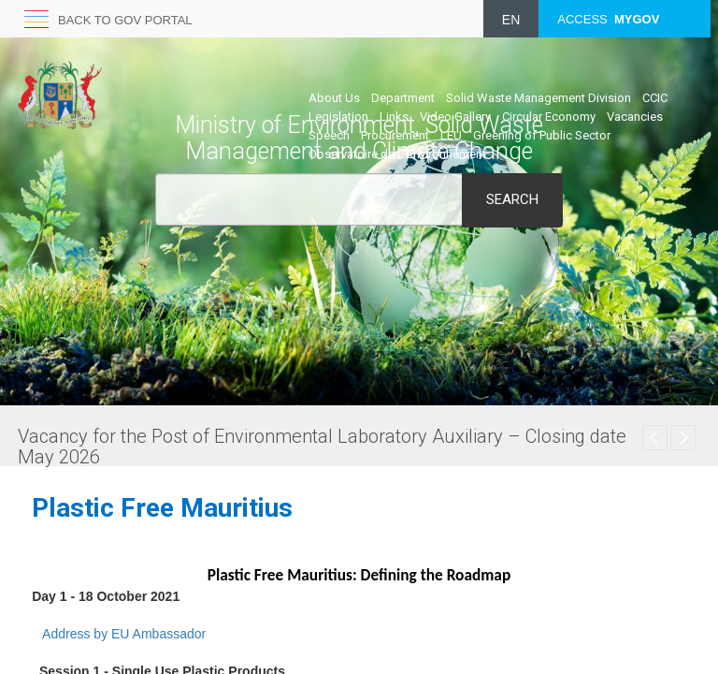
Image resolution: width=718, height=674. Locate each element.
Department (403, 98)
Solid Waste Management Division (538, 98)
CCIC (655, 98)
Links (394, 117)
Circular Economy (549, 117)
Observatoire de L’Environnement (397, 154)
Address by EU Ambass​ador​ (124, 633)
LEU (451, 135)
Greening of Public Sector (541, 135)
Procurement (395, 135)
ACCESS (608, 19)
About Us (334, 98)
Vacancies (635, 117)
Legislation (338, 117)
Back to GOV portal (125, 20)
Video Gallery (455, 117)
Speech (329, 135)
